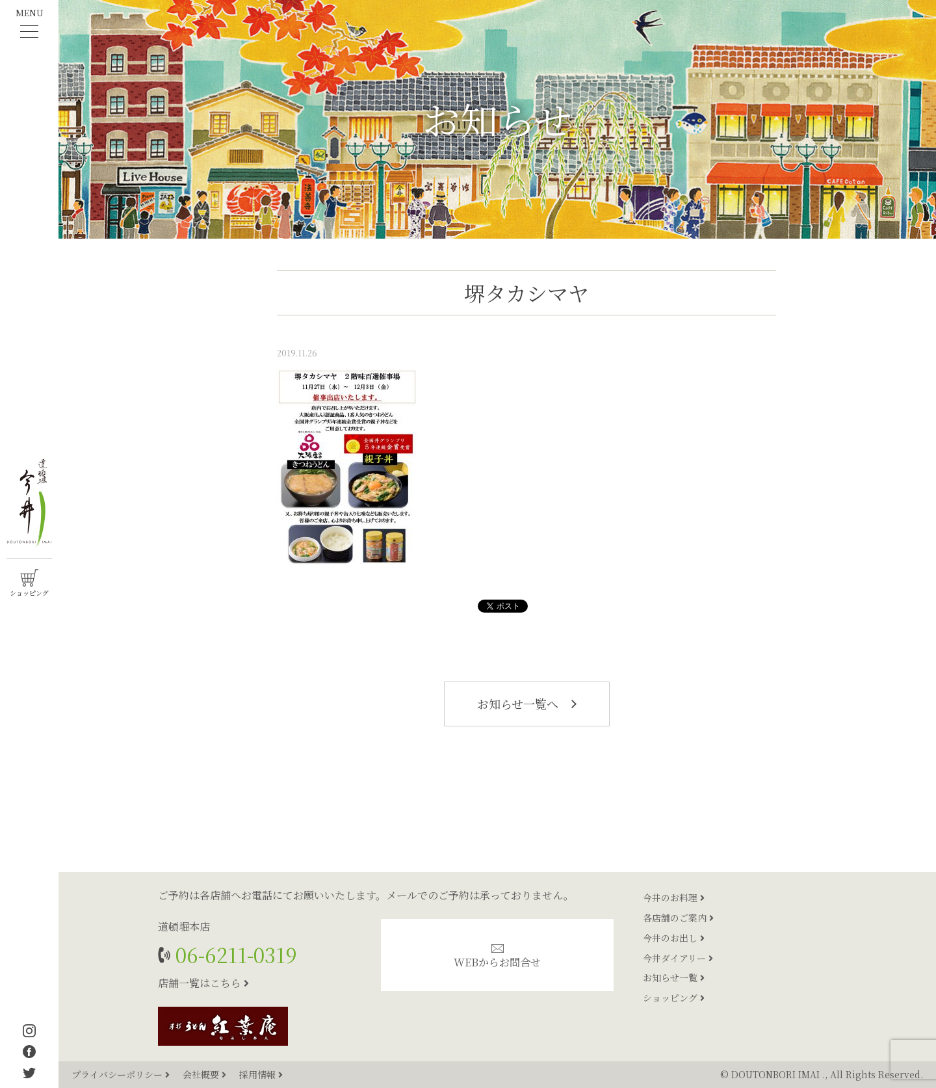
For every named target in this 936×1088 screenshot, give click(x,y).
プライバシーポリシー (122, 1074)
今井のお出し (674, 937)
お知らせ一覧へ (527, 703)
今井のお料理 (674, 897)
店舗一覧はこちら (203, 982)
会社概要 (206, 1074)
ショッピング (674, 997)
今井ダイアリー (678, 957)
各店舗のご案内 (678, 917)
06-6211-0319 (233, 954)
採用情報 (261, 1074)
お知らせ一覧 (674, 977)
